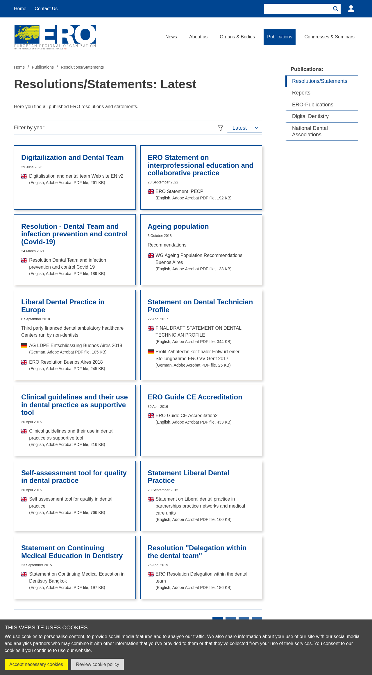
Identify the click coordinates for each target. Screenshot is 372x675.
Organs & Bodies (237, 36)
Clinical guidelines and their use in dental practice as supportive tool (78, 438)
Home (20, 8)
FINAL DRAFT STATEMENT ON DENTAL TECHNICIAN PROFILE (205, 335)
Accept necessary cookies (36, 664)
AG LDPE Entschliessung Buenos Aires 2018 (75, 349)
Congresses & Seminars (329, 36)
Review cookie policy (97, 664)
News (171, 36)
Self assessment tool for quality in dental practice (78, 506)
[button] (244, 128)
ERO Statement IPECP (193, 195)
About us (198, 36)
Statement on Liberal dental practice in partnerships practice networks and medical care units (205, 510)
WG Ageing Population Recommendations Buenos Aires (205, 262)
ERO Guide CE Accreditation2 (193, 419)
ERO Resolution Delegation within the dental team (205, 581)
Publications (279, 36)
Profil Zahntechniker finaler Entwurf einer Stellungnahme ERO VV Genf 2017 (205, 358)
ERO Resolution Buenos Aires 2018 (67, 366)
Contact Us (46, 8)
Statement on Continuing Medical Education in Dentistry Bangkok (78, 581)
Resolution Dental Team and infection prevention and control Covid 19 (78, 267)
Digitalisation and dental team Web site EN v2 (76, 180)
